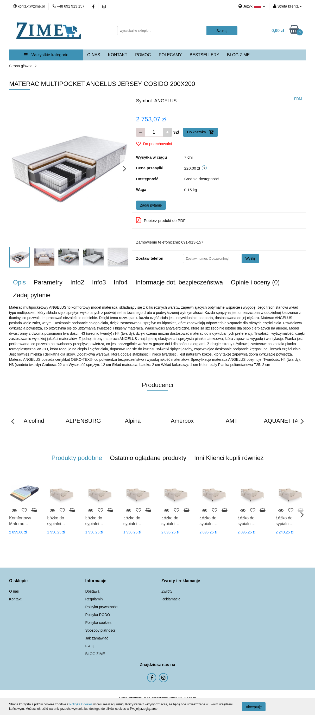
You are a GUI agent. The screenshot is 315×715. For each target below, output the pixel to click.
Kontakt (15, 599)
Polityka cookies (98, 622)
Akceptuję (254, 707)
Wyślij (250, 258)
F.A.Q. (90, 646)
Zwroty (166, 591)
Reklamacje (170, 599)
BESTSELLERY (204, 55)
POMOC (143, 55)
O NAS (93, 55)
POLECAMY (170, 55)
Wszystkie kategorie (46, 55)
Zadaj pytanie (151, 205)
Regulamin (94, 599)
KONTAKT (117, 55)
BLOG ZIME (238, 55)
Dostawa (92, 591)
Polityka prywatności (101, 607)
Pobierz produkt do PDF (161, 220)
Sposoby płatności (100, 630)
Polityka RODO (97, 615)
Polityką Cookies (80, 704)
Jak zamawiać (96, 638)
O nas (14, 591)
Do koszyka (200, 132)
